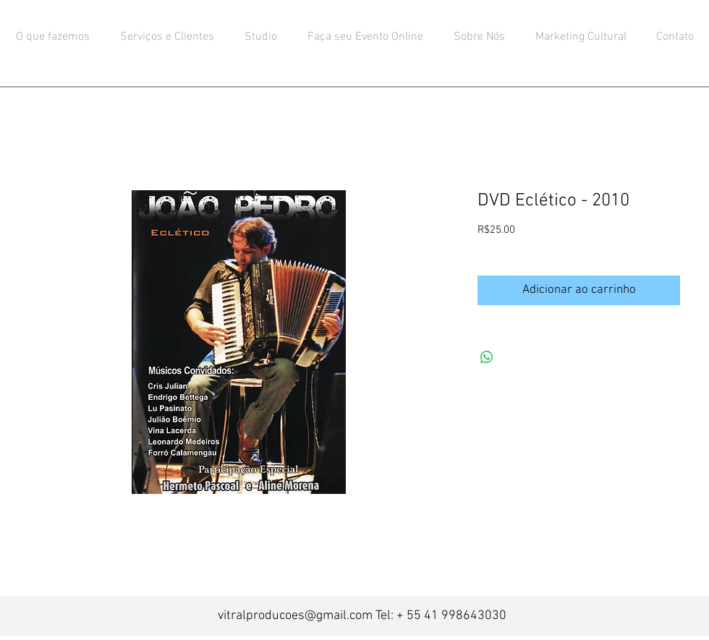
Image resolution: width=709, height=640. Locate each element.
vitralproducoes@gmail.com (295, 615)
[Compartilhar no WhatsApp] (487, 357)
